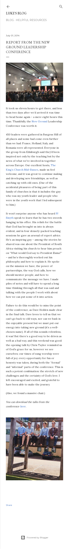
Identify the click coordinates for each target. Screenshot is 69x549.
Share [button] (9, 505)
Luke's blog (16, 13)
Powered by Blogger (34, 537)
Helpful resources (31, 20)
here (23, 406)
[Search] (61, 5)
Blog (10, 20)
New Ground (39, 121)
